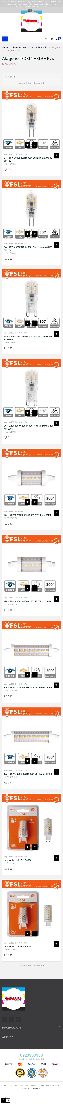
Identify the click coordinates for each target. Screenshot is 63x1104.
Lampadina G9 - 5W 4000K (18, 946)
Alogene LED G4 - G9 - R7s (15, 154)
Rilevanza (31, 76)
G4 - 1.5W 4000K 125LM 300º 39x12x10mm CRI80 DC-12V (28, 249)
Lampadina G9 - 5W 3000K (18, 860)
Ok (30, 11)
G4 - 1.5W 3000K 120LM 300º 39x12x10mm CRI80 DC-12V (28, 159)
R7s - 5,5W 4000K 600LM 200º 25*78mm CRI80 (28, 601)
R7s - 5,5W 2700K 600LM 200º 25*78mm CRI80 (27, 515)
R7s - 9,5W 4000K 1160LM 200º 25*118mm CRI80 (28, 774)
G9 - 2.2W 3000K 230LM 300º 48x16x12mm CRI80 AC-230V (28, 338)
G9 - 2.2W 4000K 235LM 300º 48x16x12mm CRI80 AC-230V (28, 427)
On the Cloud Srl (34, 1088)
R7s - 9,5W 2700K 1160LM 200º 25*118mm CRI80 (28, 687)
